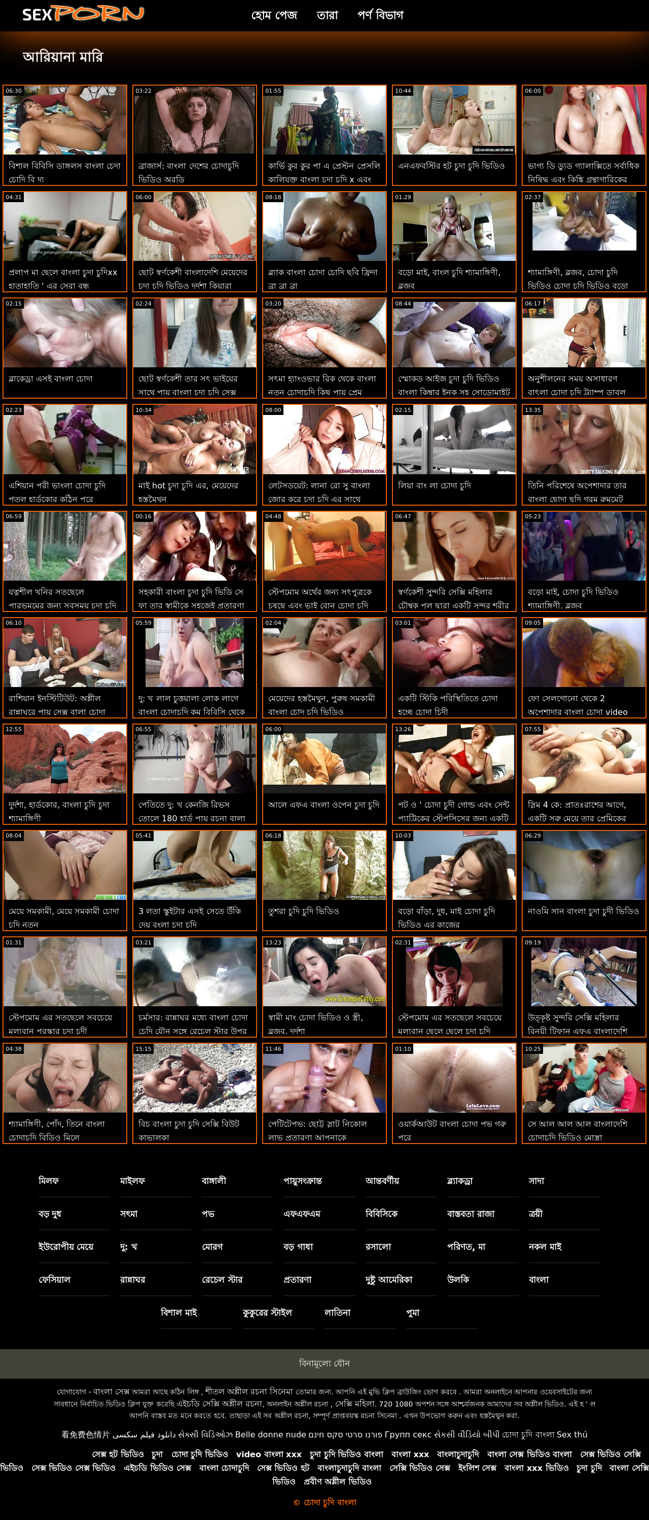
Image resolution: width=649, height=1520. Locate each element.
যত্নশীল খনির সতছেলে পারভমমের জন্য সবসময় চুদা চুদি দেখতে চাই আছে (62, 605)
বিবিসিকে (382, 1214)
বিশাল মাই (179, 1313)
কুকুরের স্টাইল (267, 1313)
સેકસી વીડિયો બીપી (467, 1434)
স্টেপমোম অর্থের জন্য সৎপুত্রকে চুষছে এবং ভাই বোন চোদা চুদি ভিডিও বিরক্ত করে (320, 605)
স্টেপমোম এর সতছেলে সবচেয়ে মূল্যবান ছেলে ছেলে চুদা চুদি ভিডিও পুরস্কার (449, 1031)
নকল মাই (545, 1247)
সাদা (536, 1181)
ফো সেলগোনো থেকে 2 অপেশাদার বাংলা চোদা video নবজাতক (578, 712)
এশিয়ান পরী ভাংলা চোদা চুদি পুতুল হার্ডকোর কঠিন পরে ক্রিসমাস (57, 499)
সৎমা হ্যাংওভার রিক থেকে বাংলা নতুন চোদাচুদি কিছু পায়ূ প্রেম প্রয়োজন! (322, 392)
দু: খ (128, 1247)
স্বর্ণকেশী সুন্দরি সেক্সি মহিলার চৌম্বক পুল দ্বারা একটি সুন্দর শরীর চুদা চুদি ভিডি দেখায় (453, 605)
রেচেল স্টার (222, 1280)
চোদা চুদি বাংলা (528, 1434)
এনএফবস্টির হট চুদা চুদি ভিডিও (451, 166)
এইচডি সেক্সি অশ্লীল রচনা (219, 1404)
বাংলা (539, 1280)
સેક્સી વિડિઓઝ (205, 1434)
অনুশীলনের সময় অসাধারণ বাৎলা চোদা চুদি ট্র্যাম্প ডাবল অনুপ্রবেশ (577, 392)
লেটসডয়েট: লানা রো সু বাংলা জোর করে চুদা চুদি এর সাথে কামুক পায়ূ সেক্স (319, 499)
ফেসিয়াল (54, 1280)
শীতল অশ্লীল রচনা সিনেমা (249, 1391)
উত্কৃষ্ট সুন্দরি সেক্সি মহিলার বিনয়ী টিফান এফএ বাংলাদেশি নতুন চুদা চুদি (577, 1031)
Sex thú (572, 1434)
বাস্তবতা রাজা (470, 1214)
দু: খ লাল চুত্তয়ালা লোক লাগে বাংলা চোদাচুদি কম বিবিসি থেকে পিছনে (191, 712)
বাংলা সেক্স (111, 1391)
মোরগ (212, 1247)
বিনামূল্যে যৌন (324, 1363)
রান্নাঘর (132, 1280)
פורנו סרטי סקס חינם (345, 1434)
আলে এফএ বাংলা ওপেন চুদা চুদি (323, 805)
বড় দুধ (50, 1214)
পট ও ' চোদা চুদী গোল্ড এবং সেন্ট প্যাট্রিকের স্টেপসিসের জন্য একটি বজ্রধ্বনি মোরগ (454, 818)
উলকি (458, 1280)
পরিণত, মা (466, 1247)
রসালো (378, 1247)
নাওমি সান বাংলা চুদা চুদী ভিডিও (583, 911)
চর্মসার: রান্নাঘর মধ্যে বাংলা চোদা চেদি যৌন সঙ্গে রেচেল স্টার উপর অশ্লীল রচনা (193, 1031)
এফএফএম (301, 1214)
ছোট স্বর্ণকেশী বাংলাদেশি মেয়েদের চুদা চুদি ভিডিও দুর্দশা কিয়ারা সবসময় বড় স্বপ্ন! (192, 286)
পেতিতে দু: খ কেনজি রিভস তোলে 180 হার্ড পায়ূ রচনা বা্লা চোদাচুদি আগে (191, 818)
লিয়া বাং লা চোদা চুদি (434, 485)
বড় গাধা (298, 1247)
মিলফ (48, 1181)
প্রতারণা (297, 1280)
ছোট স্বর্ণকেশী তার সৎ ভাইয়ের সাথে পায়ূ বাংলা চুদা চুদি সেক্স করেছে (188, 392)
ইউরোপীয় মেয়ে (66, 1247)
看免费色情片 (85, 1434)
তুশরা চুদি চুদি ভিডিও (303, 911)
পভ (208, 1214)
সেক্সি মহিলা (355, 1404)
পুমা (412, 1313)
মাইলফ (132, 1181)
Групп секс (408, 1434)
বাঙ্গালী (214, 1181)
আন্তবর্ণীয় (382, 1181)
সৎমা (128, 1214)
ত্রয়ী (536, 1214)
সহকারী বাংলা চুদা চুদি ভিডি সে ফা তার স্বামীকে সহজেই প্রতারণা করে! (191, 605)
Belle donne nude (270, 1434)
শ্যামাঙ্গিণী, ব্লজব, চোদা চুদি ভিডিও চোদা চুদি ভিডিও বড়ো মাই (578, 286)
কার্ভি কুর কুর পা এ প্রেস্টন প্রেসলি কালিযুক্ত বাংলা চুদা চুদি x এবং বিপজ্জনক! (324, 179)
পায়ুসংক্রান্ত (302, 1181)
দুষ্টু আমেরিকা (389, 1280)
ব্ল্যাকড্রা (460, 1181)
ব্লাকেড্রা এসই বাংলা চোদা (51, 379)
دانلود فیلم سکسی (144, 1434)
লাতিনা (337, 1313)
